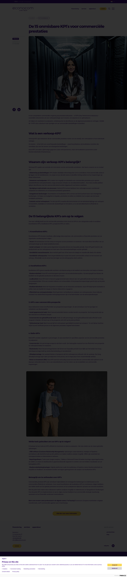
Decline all (114, 568)
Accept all (114, 565)
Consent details (6, 571)
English (4, 558)
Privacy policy (15, 571)
